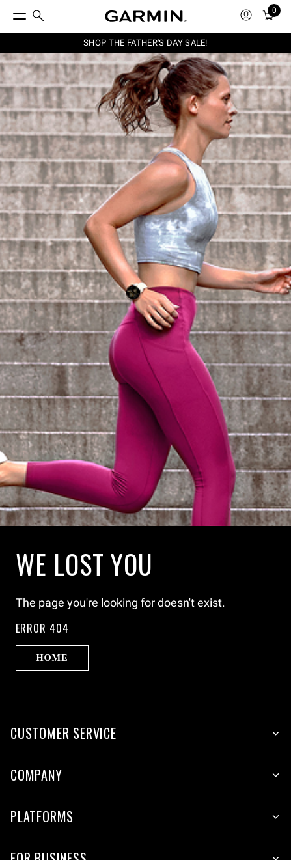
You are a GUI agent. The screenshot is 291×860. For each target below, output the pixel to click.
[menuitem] (38, 16)
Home (52, 657)
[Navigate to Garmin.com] (146, 16)
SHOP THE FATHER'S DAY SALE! (145, 43)
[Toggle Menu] (8, 13)
